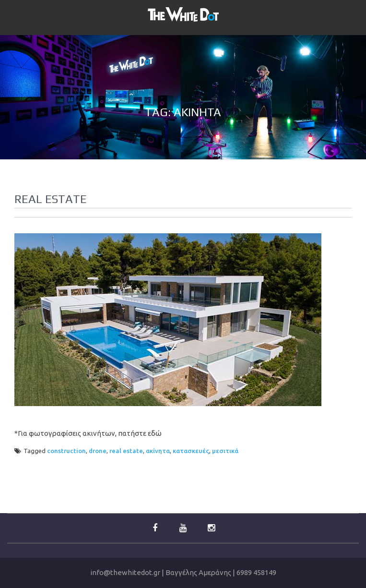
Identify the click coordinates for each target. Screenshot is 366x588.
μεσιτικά (225, 450)
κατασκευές (191, 450)
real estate (126, 450)
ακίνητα (158, 450)
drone (97, 450)
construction (66, 450)
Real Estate (50, 198)
